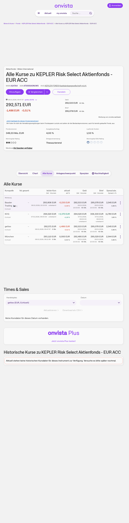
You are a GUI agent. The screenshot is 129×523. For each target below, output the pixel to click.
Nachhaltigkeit (100, 173)
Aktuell (47, 13)
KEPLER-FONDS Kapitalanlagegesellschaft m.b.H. (66, 86)
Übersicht (23, 173)
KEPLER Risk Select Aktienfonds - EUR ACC (38, 23)
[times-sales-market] (41, 302)
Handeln (61, 92)
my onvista (62, 13)
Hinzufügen (15, 92)
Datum (83, 297)
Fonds (18, 23)
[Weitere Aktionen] (120, 203)
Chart (35, 173)
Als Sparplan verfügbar (22, 148)
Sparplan (84, 173)
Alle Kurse (47, 173)
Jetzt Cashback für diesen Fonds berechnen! (22, 121)
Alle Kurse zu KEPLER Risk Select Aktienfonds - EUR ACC (76, 23)
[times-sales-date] (100, 302)
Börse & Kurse (9, 23)
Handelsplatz (11, 297)
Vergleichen (35, 92)
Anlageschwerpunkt (66, 173)
